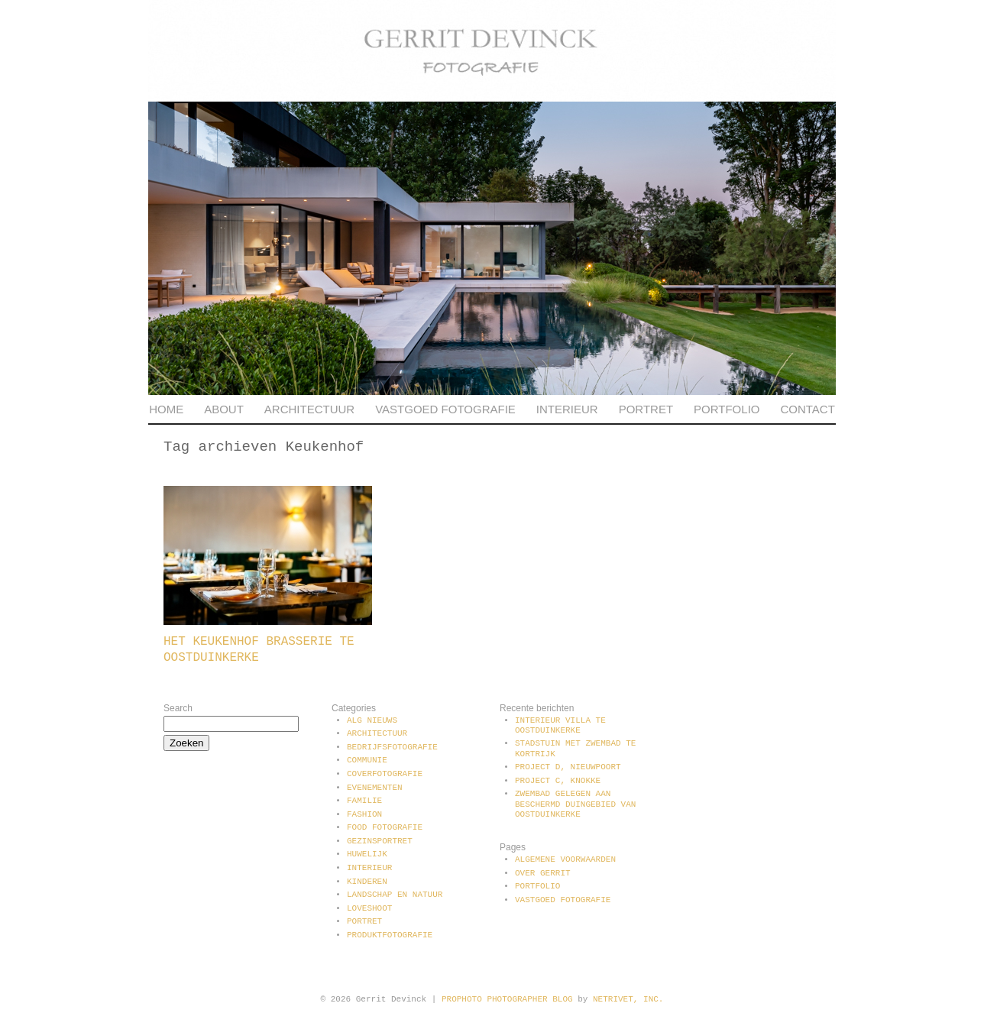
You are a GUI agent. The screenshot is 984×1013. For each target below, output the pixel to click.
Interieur (567, 409)
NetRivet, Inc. (628, 999)
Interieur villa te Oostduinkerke (560, 725)
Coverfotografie (384, 773)
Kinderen (367, 881)
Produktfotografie (389, 935)
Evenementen (375, 787)
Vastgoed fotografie (445, 409)
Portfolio (726, 409)
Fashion (364, 814)
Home (166, 409)
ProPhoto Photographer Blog (507, 999)
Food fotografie (384, 827)
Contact (807, 409)
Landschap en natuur (394, 894)
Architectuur (309, 409)
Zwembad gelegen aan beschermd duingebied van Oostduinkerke (575, 803)
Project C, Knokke (557, 780)
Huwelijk (367, 854)
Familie (364, 800)
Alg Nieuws (372, 720)
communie (367, 760)
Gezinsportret (380, 841)
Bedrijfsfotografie (392, 747)
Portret (646, 409)
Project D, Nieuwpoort (568, 767)
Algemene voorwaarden (565, 859)
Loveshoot (369, 908)
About (224, 409)
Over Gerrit (543, 873)
